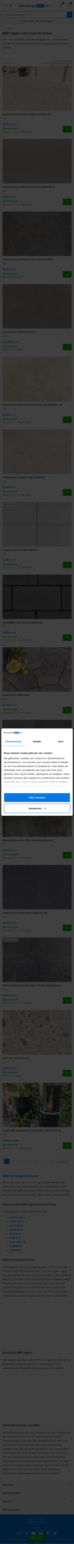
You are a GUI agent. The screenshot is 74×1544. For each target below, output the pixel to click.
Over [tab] (61, 741)
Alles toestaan (37, 797)
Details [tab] (37, 741)
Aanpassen (37, 808)
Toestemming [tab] (13, 741)
